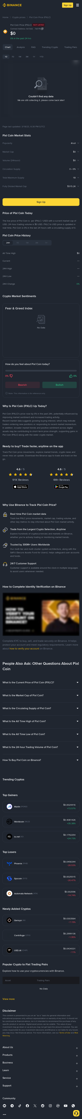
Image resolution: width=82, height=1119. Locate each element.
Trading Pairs (70, 47)
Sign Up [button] (41, 198)
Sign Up (67, 5)
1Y (34, 56)
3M (27, 56)
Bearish (22, 381)
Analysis (21, 47)
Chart (7, 47)
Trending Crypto (50, 47)
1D (6, 56)
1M (19, 56)
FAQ (33, 47)
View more (9, 995)
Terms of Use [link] (64, 1028)
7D (13, 56)
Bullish (59, 381)
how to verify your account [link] (24, 644)
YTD (41, 56)
